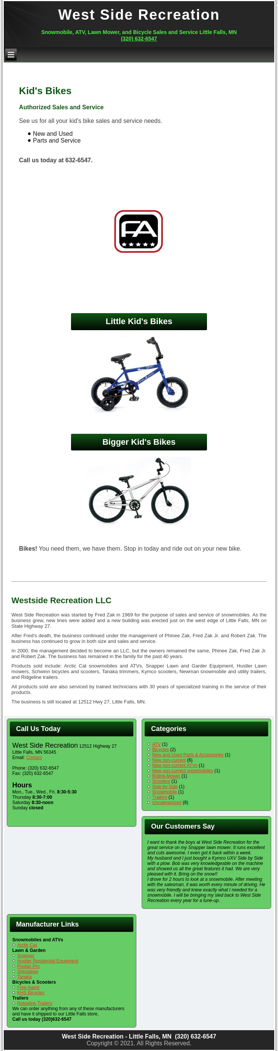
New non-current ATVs (175, 765)
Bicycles (160, 749)
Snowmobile (164, 792)
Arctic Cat (27, 945)
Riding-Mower (166, 776)
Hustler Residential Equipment (47, 961)
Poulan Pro (28, 966)
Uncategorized (166, 802)
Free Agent (28, 987)
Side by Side (165, 786)
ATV (156, 744)
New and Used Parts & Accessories (188, 755)
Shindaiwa (27, 971)
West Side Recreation (139, 15)
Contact (34, 757)
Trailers (159, 797)
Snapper (25, 955)
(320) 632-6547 (139, 39)
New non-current (169, 760)
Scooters (161, 781)
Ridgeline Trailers (35, 1003)
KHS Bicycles (31, 992)
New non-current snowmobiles (182, 770)
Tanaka (24, 977)
